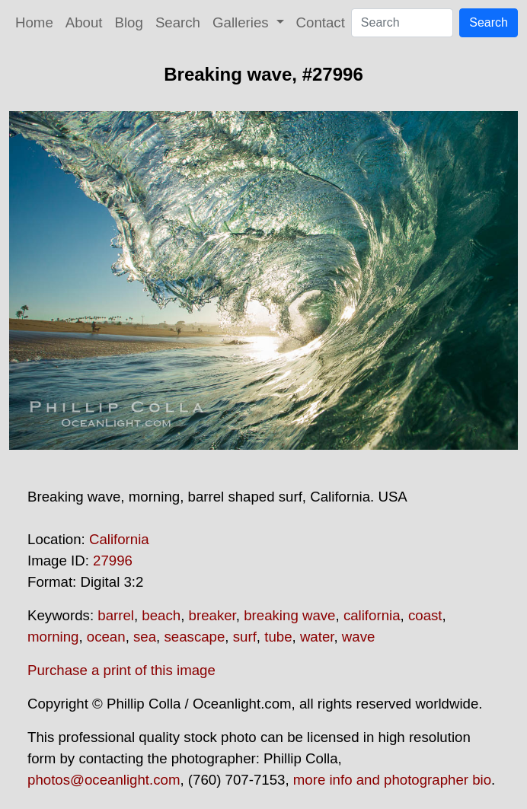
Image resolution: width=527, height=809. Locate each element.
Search (177, 22)
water (317, 637)
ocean (106, 637)
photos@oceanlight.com (103, 780)
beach (161, 615)
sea (144, 637)
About (84, 22)
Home (34, 22)
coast (425, 615)
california (372, 615)
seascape (194, 637)
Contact (320, 22)
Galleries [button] (242, 22)
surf (245, 637)
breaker (212, 615)
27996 (113, 561)
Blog (129, 22)
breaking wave (289, 615)
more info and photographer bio (392, 780)
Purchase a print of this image (121, 670)
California (119, 539)
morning (52, 637)
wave (358, 637)
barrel (115, 615)
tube (278, 637)
